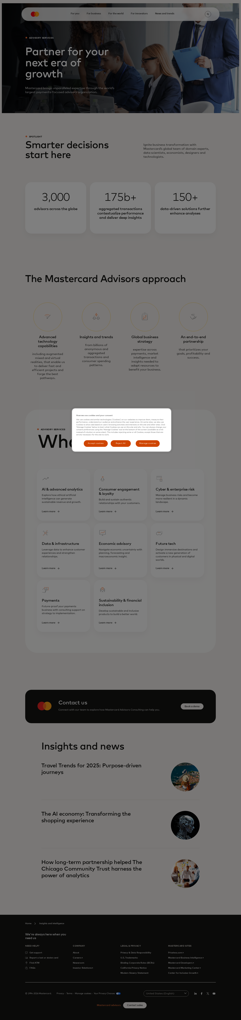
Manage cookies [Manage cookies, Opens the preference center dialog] (147, 443)
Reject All (121, 443)
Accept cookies (95, 443)
